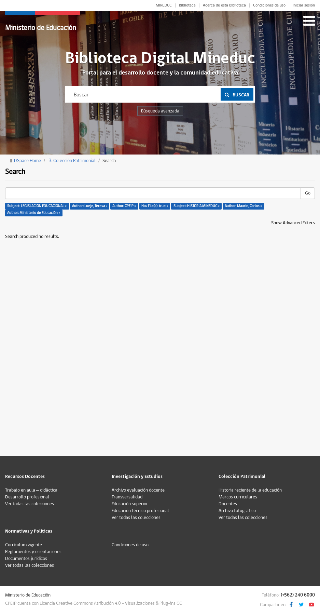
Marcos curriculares (238, 497)
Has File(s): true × (154, 206)
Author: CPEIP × (124, 206)
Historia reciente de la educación (250, 490)
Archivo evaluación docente (138, 490)
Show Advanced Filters (293, 222)
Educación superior (130, 503)
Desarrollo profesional (27, 497)
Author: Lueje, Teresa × (89, 206)
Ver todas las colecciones (29, 503)
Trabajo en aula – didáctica (31, 490)
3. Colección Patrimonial (72, 160)
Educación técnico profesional (140, 510)
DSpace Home (27, 160)
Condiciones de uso (269, 5)
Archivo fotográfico (237, 510)
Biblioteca (187, 5)
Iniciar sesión (304, 5)
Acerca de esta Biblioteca (224, 5)
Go (307, 193)
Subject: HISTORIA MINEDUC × (196, 206)
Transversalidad (127, 497)
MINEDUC (164, 5)
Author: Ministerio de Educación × (33, 212)
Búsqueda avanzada (160, 111)
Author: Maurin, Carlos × (243, 206)
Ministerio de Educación (40, 28)
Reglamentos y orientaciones (33, 551)
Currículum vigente (23, 544)
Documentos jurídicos (26, 558)
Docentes (228, 503)
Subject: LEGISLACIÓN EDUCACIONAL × (37, 206)
